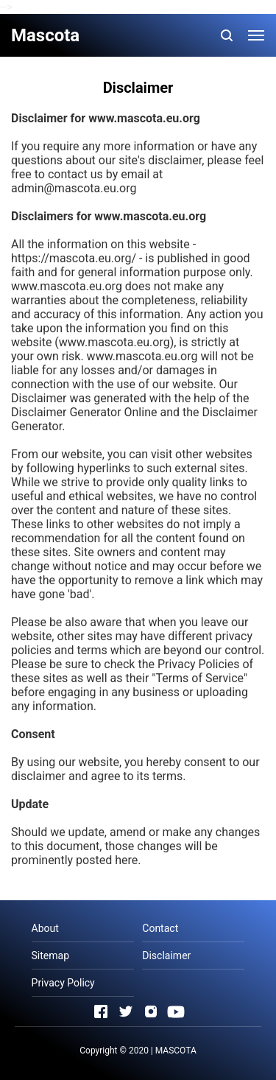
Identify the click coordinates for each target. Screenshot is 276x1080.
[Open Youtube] (176, 1011)
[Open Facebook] (101, 1011)
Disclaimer (166, 955)
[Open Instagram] (151, 1011)
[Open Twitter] (126, 1011)
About (45, 928)
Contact (160, 928)
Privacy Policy (63, 983)
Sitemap (50, 955)
